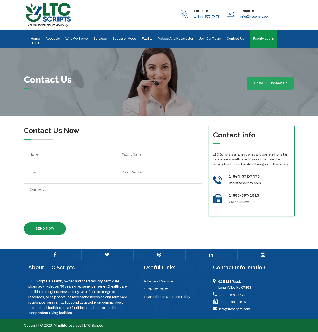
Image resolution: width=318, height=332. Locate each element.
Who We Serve (76, 38)
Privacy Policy (156, 289)
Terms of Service (158, 281)
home (258, 83)
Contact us (235, 38)
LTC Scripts (93, 325)
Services (100, 38)
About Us (53, 38)
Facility (147, 38)
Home (35, 38)
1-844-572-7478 (207, 16)
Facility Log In (263, 38)
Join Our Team (210, 38)
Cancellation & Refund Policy (167, 297)
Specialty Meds (124, 38)
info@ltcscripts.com (255, 16)
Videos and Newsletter (175, 38)
